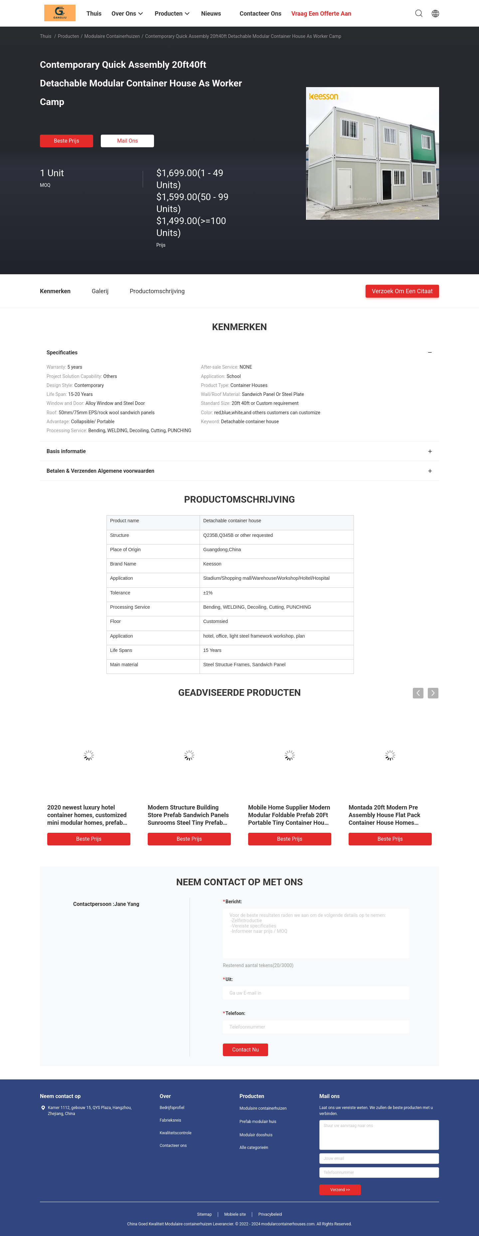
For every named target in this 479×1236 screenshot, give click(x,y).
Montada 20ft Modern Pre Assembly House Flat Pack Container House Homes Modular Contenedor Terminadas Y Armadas (384, 822)
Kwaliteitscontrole (176, 1133)
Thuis (45, 36)
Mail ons (127, 141)
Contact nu (245, 1050)
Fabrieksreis (170, 1120)
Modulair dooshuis (256, 1135)
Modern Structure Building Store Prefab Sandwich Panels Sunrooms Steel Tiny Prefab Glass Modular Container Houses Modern (188, 822)
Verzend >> (340, 1189)
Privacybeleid (270, 1214)
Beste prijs (66, 141)
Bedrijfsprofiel (172, 1107)
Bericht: (234, 901)
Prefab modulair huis (258, 1121)
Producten (68, 36)
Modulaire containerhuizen (112, 36)
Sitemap (204, 1214)
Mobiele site (235, 1214)
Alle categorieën (254, 1147)
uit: (229, 979)
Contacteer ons (173, 1145)
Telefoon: (235, 1013)
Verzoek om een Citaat (402, 290)
